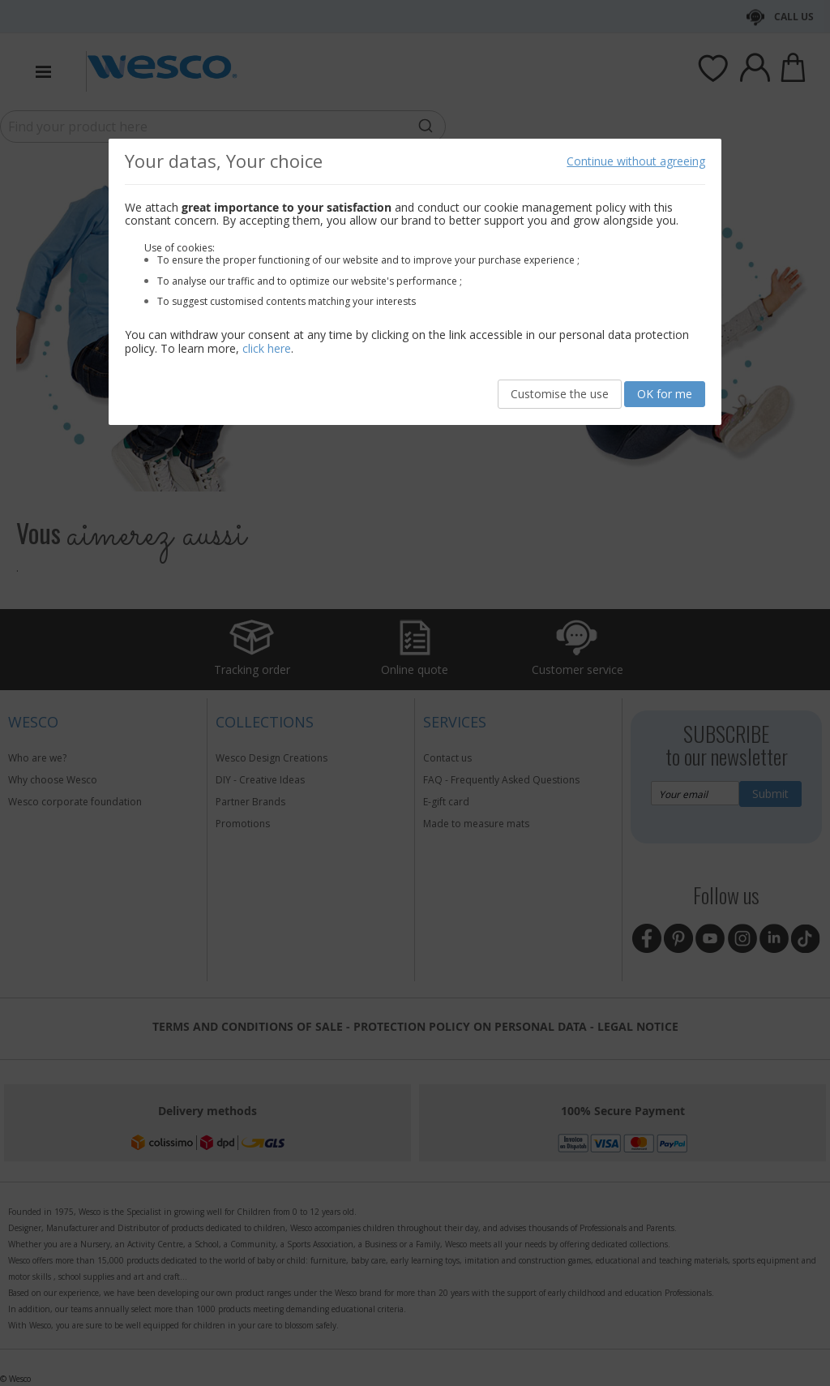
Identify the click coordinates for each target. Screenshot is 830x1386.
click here (266, 348)
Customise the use (560, 393)
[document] (415, 282)
